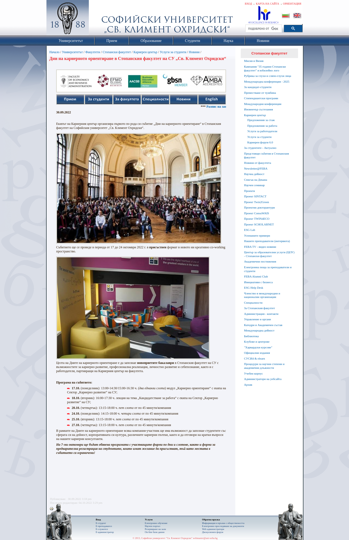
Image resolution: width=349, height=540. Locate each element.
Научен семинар (254, 185)
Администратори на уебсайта (262, 379)
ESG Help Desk (253, 287)
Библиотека (251, 336)
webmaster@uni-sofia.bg (205, 538)
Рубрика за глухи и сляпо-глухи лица (267, 75)
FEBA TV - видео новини (260, 246)
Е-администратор (105, 532)
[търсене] (263, 28)
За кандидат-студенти (258, 87)
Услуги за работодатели (262, 131)
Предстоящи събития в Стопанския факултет (266, 155)
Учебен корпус (253, 373)
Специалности (253, 302)
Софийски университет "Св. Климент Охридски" (98, 19)
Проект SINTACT (255, 196)
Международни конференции (262, 103)
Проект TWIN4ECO (256, 218)
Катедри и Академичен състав (263, 325)
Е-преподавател (104, 526)
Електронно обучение (156, 523)
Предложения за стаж (261, 120)
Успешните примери (257, 235)
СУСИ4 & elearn (254, 358)
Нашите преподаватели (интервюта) (267, 241)
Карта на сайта (267, 3)
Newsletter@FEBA (255, 168)
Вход (248, 3)
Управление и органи (257, 319)
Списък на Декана (255, 179)
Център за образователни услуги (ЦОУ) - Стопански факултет (269, 254)
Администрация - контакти (261, 313)
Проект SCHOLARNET (259, 224)
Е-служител (102, 529)
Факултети (92, 52)
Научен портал (152, 526)
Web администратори (213, 529)
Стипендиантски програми (261, 98)
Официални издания (257, 352)
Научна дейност (254, 174)
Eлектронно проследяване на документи (223, 526)
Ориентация (292, 3)
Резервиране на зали (155, 529)
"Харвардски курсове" (258, 347)
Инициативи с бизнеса (258, 282)
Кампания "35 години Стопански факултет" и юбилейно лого (265, 68)
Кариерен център (145, 52)
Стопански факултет (117, 52)
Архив (248, 384)
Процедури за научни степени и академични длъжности (264, 365)
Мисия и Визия (253, 60)
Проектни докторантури (259, 207)
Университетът (72, 52)
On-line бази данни (154, 532)
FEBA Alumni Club (256, 276)
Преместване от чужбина (260, 92)
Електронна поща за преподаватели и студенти (267, 269)
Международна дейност (259, 330)
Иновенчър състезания (258, 109)
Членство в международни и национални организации (262, 295)
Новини (194, 52)
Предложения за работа (262, 125)
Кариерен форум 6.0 (260, 142)
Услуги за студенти (173, 52)
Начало (54, 52)
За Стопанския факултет (259, 308)
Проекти (249, 190)
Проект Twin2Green (256, 202)
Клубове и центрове (256, 341)
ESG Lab (249, 229)
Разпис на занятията (225, 106)
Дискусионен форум (212, 532)
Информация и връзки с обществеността (223, 523)
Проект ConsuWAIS (256, 213)
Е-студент (101, 523)
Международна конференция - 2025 (266, 81)
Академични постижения (260, 261)
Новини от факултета (257, 162)
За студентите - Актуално (260, 147)
